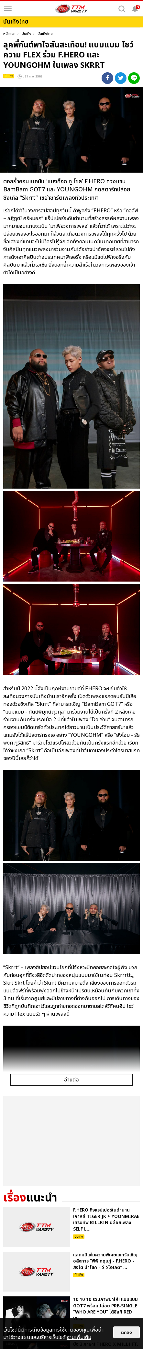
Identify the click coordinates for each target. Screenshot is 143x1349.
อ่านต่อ (71, 1080)
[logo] (71, 8)
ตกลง (126, 1332)
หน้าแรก (9, 33)
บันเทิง (26, 33)
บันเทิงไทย (45, 33)
